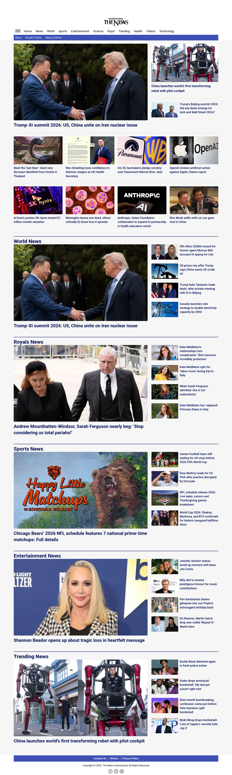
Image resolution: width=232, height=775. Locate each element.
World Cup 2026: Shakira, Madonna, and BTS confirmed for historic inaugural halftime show (199, 518)
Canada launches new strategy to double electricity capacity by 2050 (198, 308)
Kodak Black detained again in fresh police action (198, 663)
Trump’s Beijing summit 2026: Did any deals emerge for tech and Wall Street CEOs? (199, 108)
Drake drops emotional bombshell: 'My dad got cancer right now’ (195, 684)
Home (28, 31)
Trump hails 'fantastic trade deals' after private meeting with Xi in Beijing (197, 288)
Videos (150, 31)
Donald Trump (33, 37)
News (39, 31)
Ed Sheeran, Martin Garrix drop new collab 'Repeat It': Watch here (197, 622)
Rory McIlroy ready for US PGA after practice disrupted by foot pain (198, 477)
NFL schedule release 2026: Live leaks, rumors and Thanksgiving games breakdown (198, 498)
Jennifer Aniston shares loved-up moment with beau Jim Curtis (198, 565)
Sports (62, 31)
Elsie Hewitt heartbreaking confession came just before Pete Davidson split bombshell (198, 706)
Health (138, 31)
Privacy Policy (130, 758)
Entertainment (80, 31)
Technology (166, 31)
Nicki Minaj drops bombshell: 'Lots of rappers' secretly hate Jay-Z (199, 724)
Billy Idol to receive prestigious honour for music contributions (198, 584)
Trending (124, 31)
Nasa (18, 37)
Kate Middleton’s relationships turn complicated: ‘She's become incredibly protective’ (198, 353)
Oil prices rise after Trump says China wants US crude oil (197, 269)
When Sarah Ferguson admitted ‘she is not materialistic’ (194, 390)
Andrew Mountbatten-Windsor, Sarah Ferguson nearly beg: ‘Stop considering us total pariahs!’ (79, 429)
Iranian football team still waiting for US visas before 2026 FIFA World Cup (197, 458)
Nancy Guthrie (53, 37)
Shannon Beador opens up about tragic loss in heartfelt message (79, 640)
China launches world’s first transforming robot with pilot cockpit (181, 88)
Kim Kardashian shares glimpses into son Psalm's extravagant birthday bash (196, 603)
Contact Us (100, 758)
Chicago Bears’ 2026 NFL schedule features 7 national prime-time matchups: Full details (80, 536)
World (51, 31)
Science (98, 31)
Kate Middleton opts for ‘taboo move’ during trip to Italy (197, 371)
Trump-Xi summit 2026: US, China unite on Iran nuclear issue (75, 125)
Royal (111, 31)
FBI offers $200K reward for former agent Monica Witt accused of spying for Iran (198, 250)
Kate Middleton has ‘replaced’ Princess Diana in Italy (199, 407)
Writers (114, 758)
